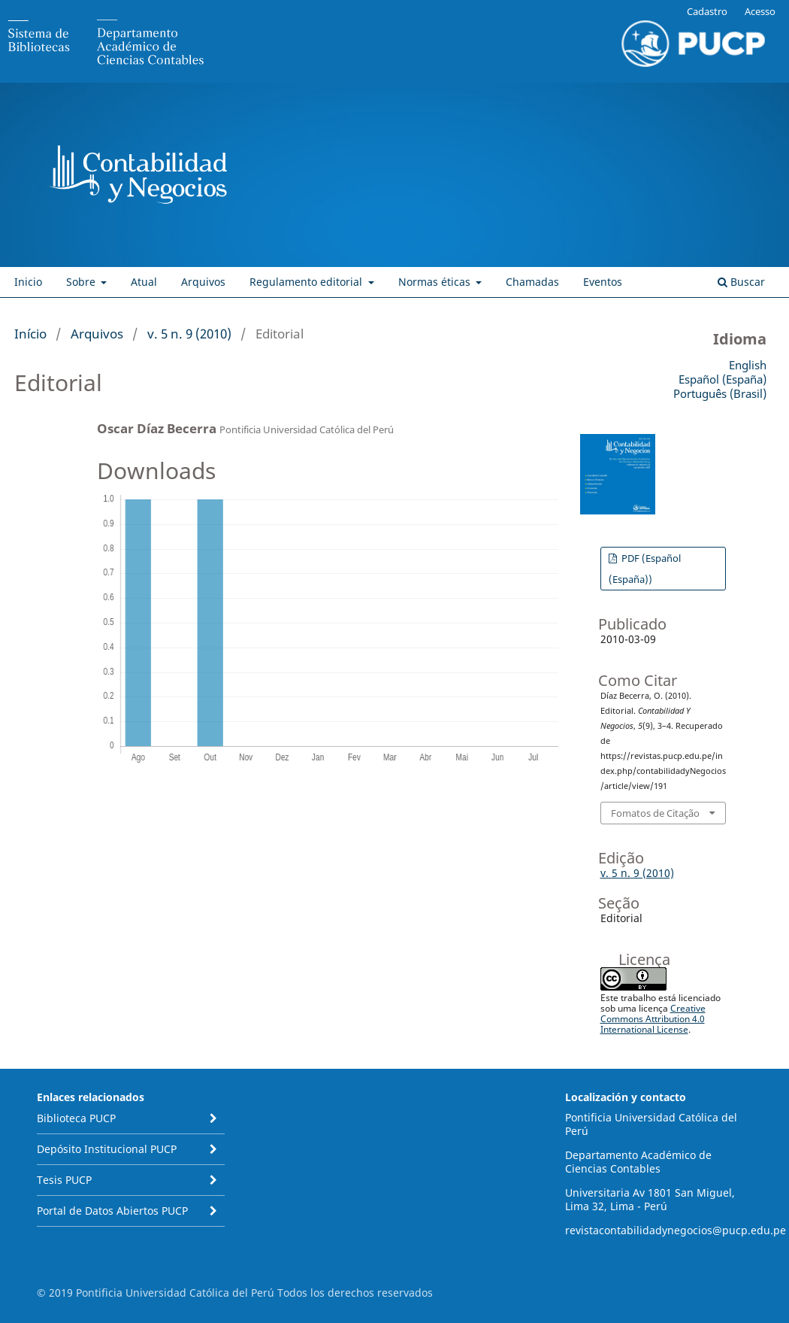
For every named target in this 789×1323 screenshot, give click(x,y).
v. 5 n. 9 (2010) (189, 333)
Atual (144, 282)
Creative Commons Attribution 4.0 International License (653, 1019)
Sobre (82, 282)
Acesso (760, 11)
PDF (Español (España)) (645, 568)
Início (30, 333)
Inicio (28, 282)
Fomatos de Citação (655, 813)
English (747, 364)
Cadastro (707, 11)
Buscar (741, 282)
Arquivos (203, 282)
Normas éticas (435, 282)
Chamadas (532, 282)
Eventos (602, 282)
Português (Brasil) (719, 393)
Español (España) (722, 379)
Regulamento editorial (307, 282)
